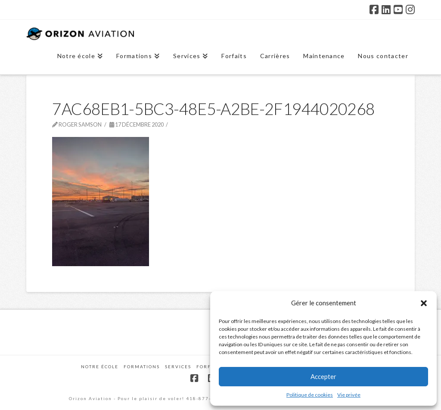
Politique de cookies (309, 394)
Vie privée (348, 394)
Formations (142, 366)
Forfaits (209, 366)
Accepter (323, 376)
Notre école (99, 366)
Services (178, 366)
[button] (423, 303)
